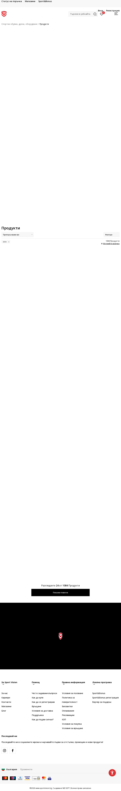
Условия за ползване (72, 693)
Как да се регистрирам (43, 702)
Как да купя (37, 697)
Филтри (111, 234)
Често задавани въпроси (44, 693)
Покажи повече (60, 592)
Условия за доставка (42, 710)
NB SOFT (66, 788)
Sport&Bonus (98, 693)
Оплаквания (68, 710)
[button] (83, 13)
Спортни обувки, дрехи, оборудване (19, 24)
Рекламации (68, 715)
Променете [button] (26, 769)
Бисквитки (67, 706)
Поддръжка (38, 715)
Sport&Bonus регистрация (105, 697)
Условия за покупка (72, 723)
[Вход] (102, 14)
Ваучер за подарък (101, 702)
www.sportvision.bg (44, 788)
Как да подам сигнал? (43, 719)
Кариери (5, 697)
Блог (3, 710)
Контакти (6, 702)
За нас (4, 693)
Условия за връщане (72, 728)
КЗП (64, 719)
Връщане (36, 706)
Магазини (6, 706)
